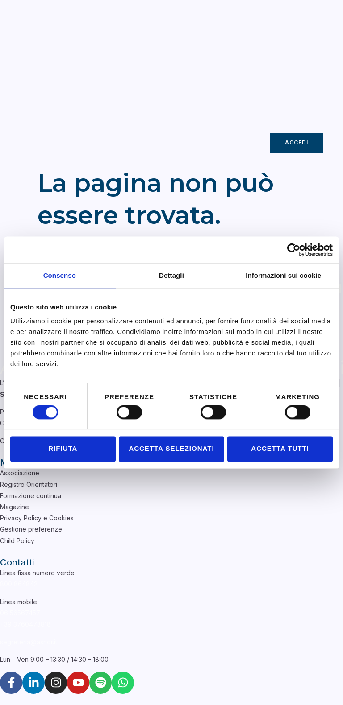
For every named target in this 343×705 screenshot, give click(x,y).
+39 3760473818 (25, 624)
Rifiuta (62, 449)
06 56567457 (20, 613)
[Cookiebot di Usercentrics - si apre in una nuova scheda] (294, 249)
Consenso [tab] (59, 275)
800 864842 (19, 584)
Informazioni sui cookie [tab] (283, 275)
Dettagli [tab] (171, 275)
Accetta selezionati (171, 449)
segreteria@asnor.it (28, 642)
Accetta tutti (280, 449)
